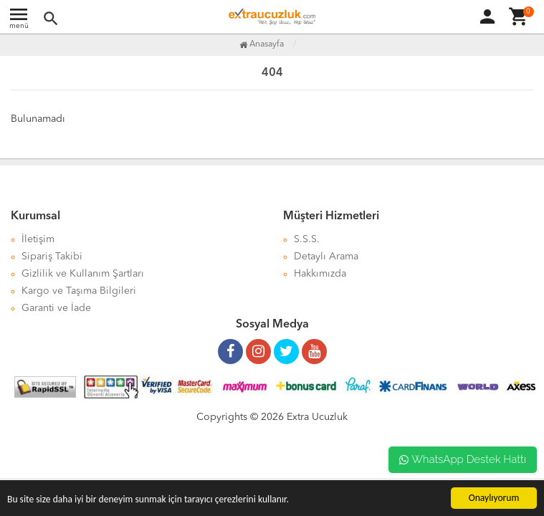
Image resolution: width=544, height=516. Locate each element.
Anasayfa (261, 44)
